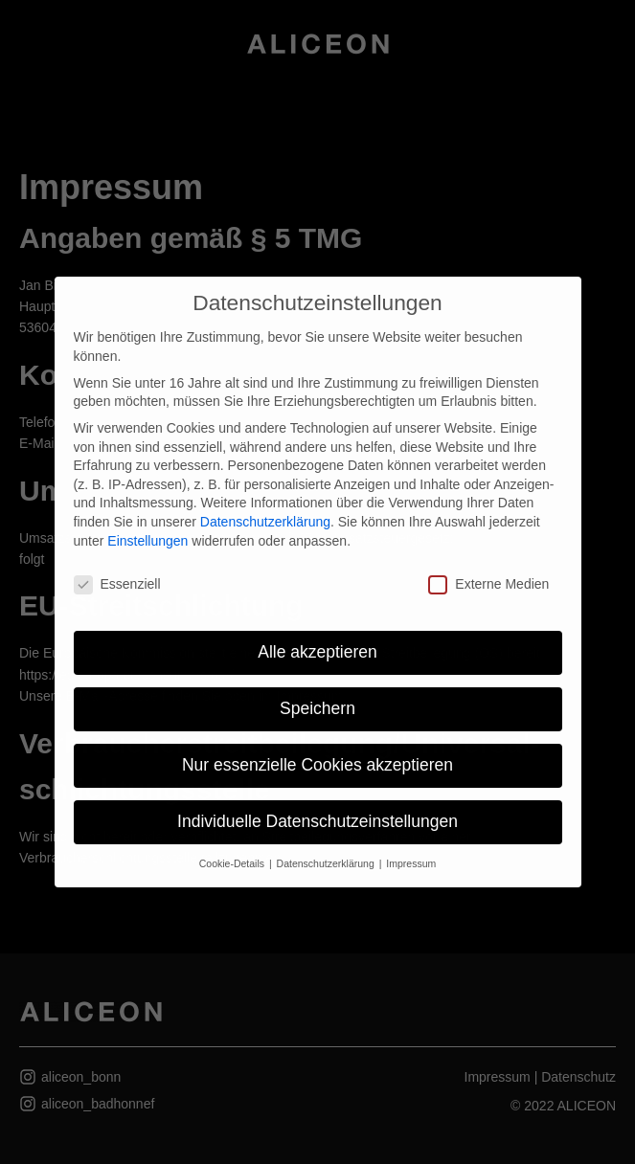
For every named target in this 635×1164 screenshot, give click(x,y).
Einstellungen (147, 540)
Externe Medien (488, 584)
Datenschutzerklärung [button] (327, 863)
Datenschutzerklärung (265, 521)
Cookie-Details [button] (233, 863)
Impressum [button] (411, 863)
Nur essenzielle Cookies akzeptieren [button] (317, 764)
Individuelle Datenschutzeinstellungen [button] (317, 821)
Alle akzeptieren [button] (317, 651)
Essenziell (117, 584)
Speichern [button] (317, 708)
